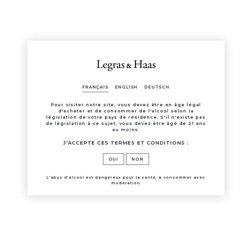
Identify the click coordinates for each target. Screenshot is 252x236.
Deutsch (157, 87)
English (126, 87)
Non (137, 159)
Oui (113, 159)
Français (95, 87)
